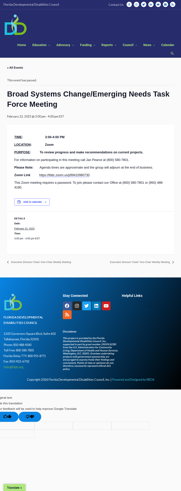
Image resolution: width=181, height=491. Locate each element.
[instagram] (137, 4)
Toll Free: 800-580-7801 (20, 355)
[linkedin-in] (151, 4)
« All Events (15, 72)
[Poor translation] (30, 422)
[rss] (173, 4)
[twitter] (144, 4)
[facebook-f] (130, 4)
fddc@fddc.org (14, 372)
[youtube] (159, 4)
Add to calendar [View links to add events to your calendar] (32, 207)
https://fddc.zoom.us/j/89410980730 (64, 180)
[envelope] (166, 4)
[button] (172, 58)
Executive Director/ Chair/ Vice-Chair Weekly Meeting (44, 267)
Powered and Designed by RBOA (133, 385)
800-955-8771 (38, 361)
